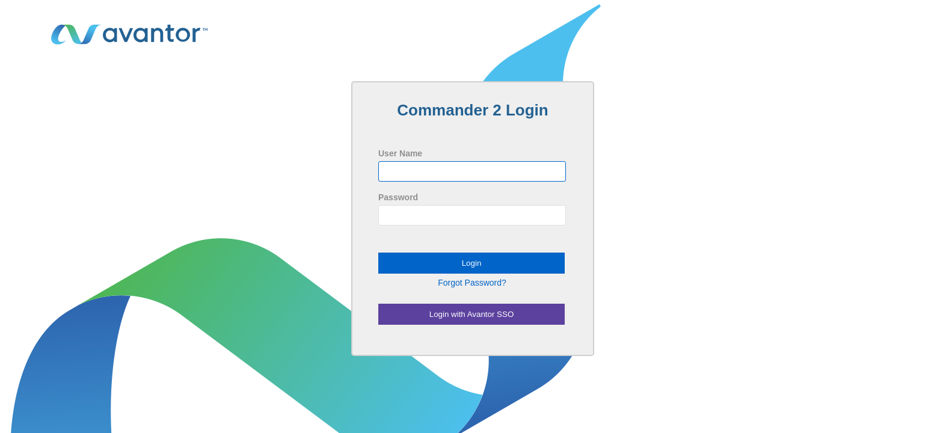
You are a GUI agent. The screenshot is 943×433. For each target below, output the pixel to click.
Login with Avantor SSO (471, 314)
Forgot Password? (472, 282)
